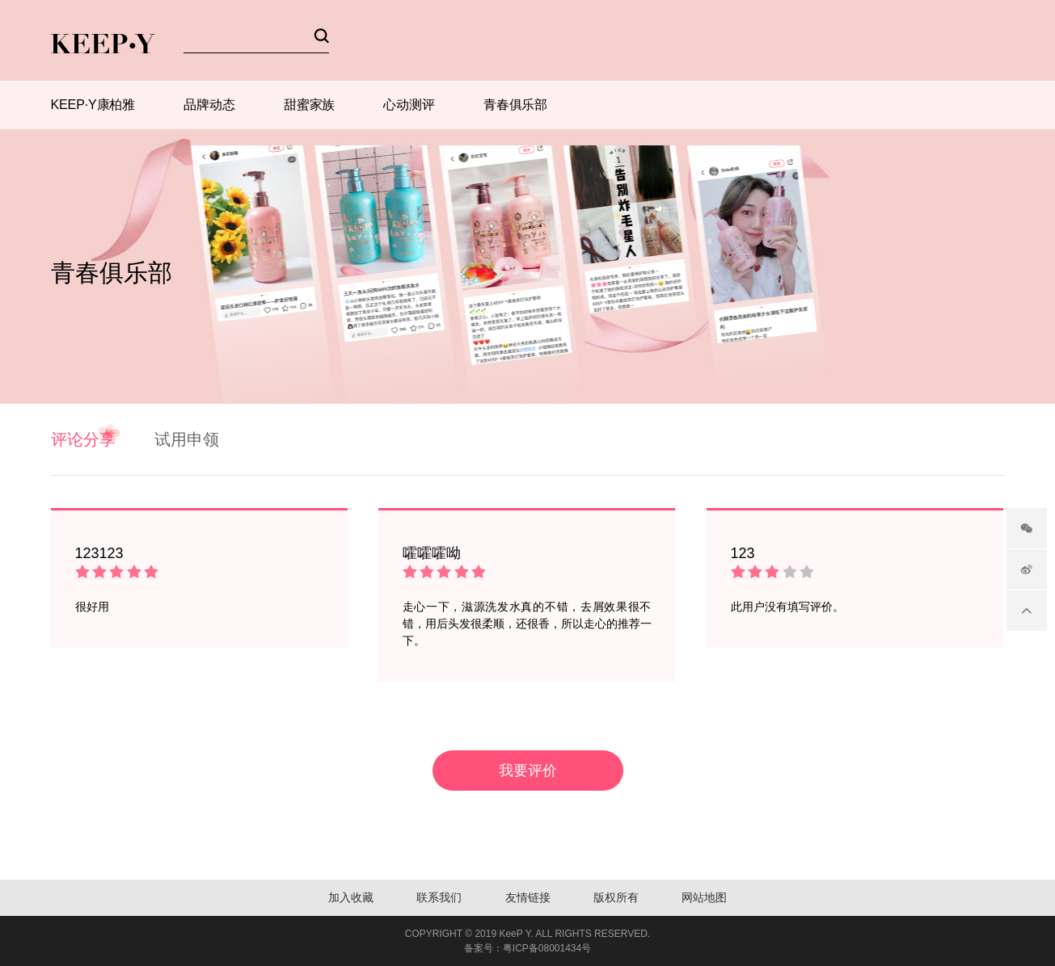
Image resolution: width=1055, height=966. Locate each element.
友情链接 (528, 897)
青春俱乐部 (515, 104)
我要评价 (528, 770)
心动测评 (409, 104)
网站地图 (704, 897)
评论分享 (83, 439)
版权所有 (616, 897)
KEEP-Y (103, 43)
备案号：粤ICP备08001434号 (527, 948)
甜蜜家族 (309, 104)
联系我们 (439, 897)
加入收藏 (350, 897)
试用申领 (186, 439)
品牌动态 (209, 104)
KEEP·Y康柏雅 (93, 104)
